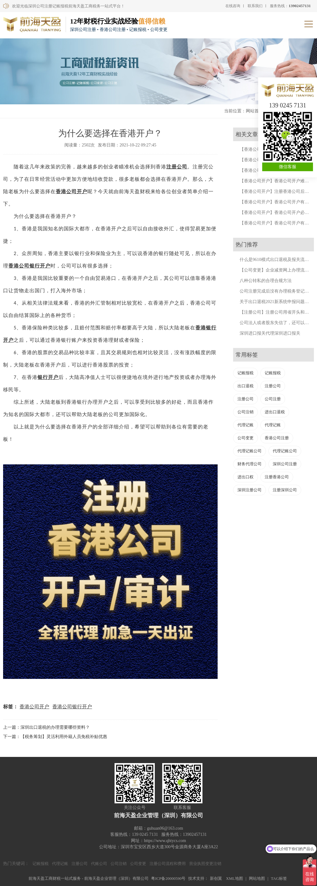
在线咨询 (232, 6)
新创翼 (216, 878)
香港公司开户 (71, 191)
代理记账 (245, 425)
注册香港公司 (277, 477)
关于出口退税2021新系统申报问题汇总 (276, 301)
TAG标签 (279, 878)
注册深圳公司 (285, 490)
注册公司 (176, 166)
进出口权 (245, 477)
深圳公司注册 (285, 464)
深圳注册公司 (249, 490)
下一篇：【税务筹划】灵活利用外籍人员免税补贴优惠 (55, 736)
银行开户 (48, 377)
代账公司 (99, 863)
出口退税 (245, 386)
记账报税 (245, 373)
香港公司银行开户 (29, 265)
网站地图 (257, 878)
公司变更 (245, 438)
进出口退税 (275, 412)
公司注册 (273, 399)
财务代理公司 (249, 464)
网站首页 (254, 111)
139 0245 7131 (287, 105)
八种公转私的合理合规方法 (266, 280)
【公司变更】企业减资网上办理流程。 (276, 270)
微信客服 (287, 166)
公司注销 (245, 412)
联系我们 (255, 6)
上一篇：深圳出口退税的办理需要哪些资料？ (46, 727)
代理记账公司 (249, 451)
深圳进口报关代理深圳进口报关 (270, 333)
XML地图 (234, 878)
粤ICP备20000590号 (168, 878)
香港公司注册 (277, 438)
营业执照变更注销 (205, 863)
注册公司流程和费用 (168, 863)
